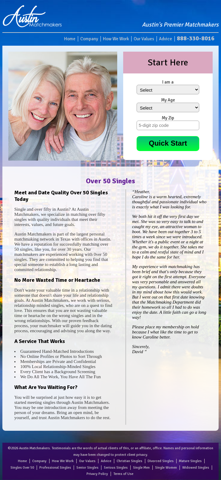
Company (89, 38)
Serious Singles (116, 467)
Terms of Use (123, 474)
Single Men (141, 467)
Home (69, 38)
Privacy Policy (97, 474)
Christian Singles (129, 461)
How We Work (116, 38)
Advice (165, 38)
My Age (168, 100)
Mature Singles (190, 461)
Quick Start (168, 143)
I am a (168, 82)
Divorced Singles (161, 461)
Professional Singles (55, 467)
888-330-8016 (195, 38)
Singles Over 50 (22, 467)
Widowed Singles (195, 467)
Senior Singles (87, 467)
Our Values (144, 38)
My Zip (168, 118)
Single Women (166, 467)
